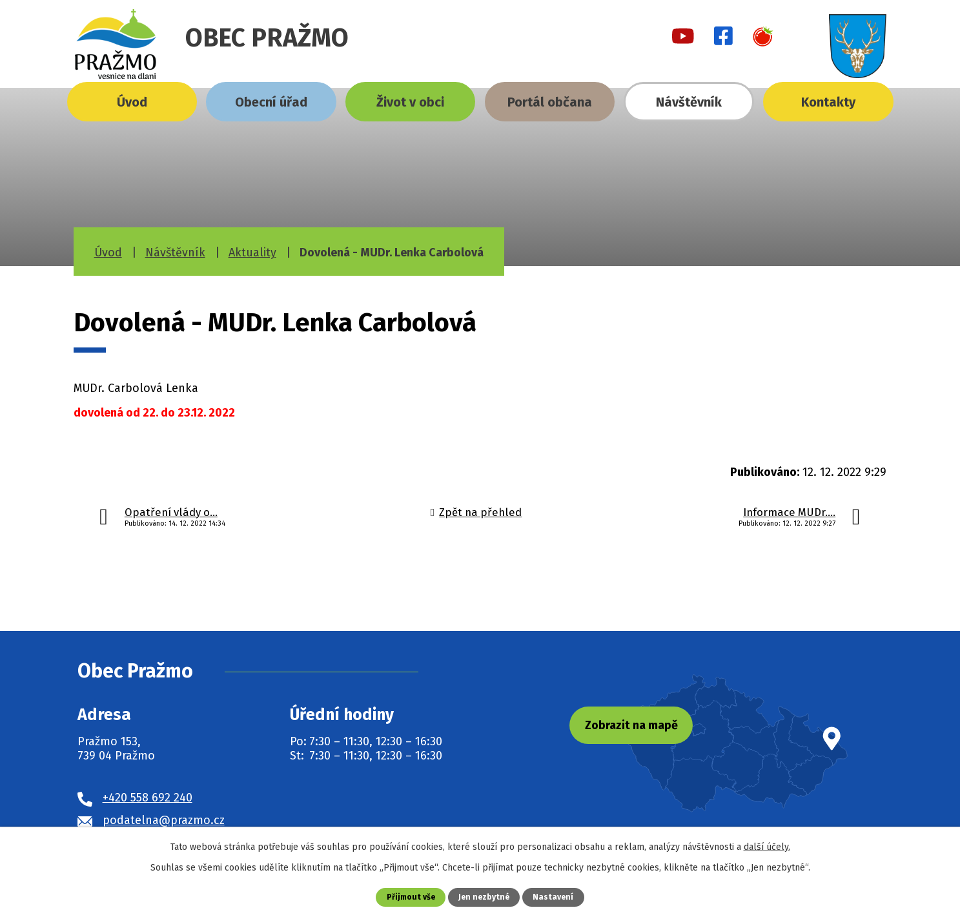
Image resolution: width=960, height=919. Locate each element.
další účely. (767, 847)
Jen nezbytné (485, 897)
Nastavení (556, 897)
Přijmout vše (408, 897)
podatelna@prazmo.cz (164, 820)
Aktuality (252, 252)
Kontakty (828, 102)
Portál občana (549, 102)
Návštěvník (689, 102)
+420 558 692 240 (147, 797)
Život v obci (410, 102)
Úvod (132, 102)
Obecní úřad (271, 102)
